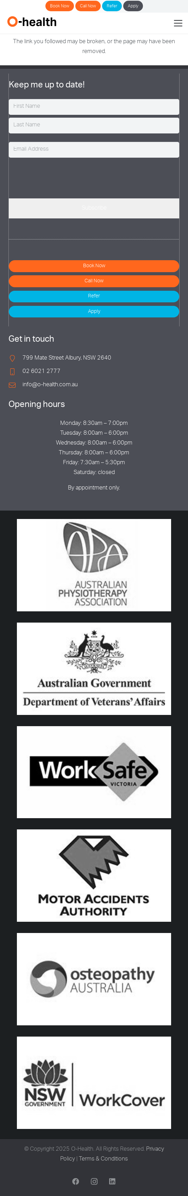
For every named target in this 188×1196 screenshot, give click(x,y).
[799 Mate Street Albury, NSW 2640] (15, 358)
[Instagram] (94, 1181)
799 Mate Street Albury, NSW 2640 (67, 358)
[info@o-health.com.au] (15, 385)
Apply (133, 6)
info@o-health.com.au (50, 385)
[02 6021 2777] (15, 371)
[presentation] (62, 177)
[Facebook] (75, 1181)
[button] (178, 23)
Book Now (59, 6)
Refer (112, 6)
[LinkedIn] (112, 1181)
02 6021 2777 (42, 372)
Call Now (88, 6)
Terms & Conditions (103, 1159)
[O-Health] (32, 21)
